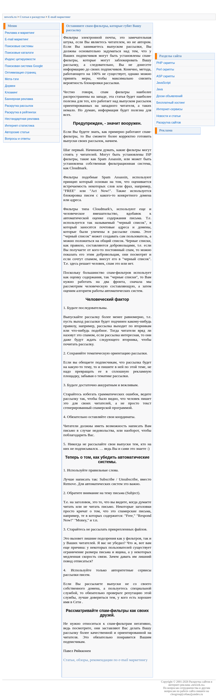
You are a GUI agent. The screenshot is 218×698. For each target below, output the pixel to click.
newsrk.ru (10, 16)
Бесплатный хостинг (170, 102)
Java (159, 89)
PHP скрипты (165, 62)
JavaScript (163, 82)
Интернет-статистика (19, 125)
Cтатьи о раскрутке (32, 16)
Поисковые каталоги (19, 52)
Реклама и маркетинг (20, 32)
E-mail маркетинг (59, 16)
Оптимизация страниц (20, 72)
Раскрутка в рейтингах (20, 112)
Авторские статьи (17, 132)
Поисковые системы (19, 46)
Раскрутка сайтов (168, 122)
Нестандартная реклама (22, 118)
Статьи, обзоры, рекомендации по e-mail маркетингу (105, 660)
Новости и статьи (168, 116)
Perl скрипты (165, 69)
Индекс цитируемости (20, 59)
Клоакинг (11, 92)
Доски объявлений (169, 96)
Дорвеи (10, 85)
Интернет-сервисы (169, 109)
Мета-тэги (12, 79)
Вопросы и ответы (17, 138)
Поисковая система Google (24, 66)
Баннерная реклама (19, 99)
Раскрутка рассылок (19, 105)
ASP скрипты (165, 76)
